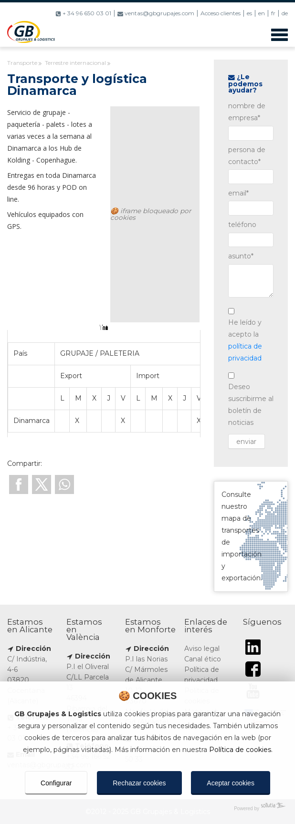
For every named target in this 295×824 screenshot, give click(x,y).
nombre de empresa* (246, 112)
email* (238, 193)
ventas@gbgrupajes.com (155, 13)
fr (273, 13)
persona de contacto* (246, 155)
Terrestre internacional (75, 62)
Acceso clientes (220, 13)
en (261, 13)
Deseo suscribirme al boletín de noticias (251, 404)
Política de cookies (240, 749)
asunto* (240, 256)
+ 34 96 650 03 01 (83, 13)
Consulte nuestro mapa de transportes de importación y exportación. (250, 536)
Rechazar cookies (139, 783)
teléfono (242, 224)
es (249, 13)
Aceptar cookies (230, 783)
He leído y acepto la (245, 340)
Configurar (56, 783)
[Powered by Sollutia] (147, 808)
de (285, 13)
